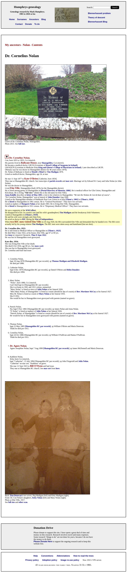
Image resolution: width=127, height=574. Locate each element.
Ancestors (34, 19)
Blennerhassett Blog (97, 22)
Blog (43, 19)
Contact (19, 24)
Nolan (26, 44)
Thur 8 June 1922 (38, 235)
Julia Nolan (42, 289)
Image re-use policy (70, 560)
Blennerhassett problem (99, 13)
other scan (23, 502)
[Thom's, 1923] (54, 231)
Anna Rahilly (10, 195)
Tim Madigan (53, 172)
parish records (56, 181)
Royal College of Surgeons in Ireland (61, 165)
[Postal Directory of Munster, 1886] (56, 190)
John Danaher (54, 197)
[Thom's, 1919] (31, 215)
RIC (24, 219)
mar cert (69, 181)
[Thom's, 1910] (87, 199)
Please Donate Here (43, 541)
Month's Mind (38, 172)
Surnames (22, 19)
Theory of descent (96, 17)
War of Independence (44, 219)
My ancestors (13, 44)
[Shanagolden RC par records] (38, 326)
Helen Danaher (73, 270)
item (10, 235)
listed (12, 202)
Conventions (47, 556)
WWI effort (31, 210)
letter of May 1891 (34, 195)
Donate (28, 24)
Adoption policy (49, 560)
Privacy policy (32, 560)
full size (21, 144)
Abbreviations (63, 556)
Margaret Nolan (28, 204)
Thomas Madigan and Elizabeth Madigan (69, 261)
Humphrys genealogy (27, 7)
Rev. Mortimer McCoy (86, 292)
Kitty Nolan (37, 498)
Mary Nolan (44, 294)
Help (35, 556)
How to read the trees (83, 556)
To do (37, 24)
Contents (37, 44)
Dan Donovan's (16, 495)
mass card (39, 246)
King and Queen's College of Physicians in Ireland (59, 167)
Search (115, 7)
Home (12, 19)
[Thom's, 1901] (72, 199)
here (58, 368)
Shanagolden (47, 163)
